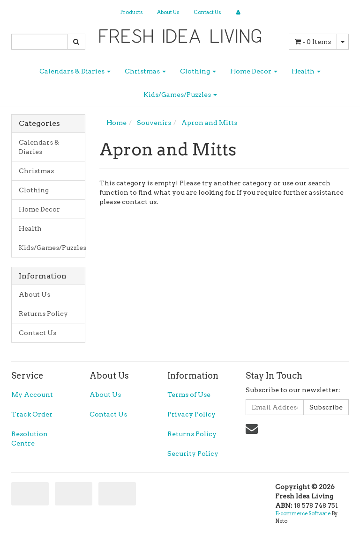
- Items (313, 41)
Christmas (145, 71)
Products (131, 12)
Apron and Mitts (209, 122)
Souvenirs (154, 122)
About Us (168, 12)
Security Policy (192, 453)
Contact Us (207, 12)
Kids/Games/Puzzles (180, 94)
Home (116, 122)
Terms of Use (188, 394)
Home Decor (254, 71)
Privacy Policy (191, 414)
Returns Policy (43, 313)
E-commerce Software (302, 513)
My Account (32, 394)
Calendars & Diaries (75, 71)
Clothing (198, 71)
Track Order (31, 414)
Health (306, 71)
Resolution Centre (29, 438)
